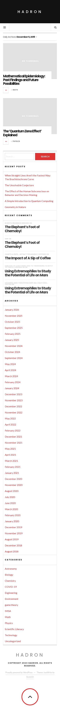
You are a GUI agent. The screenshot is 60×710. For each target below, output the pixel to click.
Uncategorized (13, 641)
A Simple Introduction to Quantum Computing (29, 200)
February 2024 (12, 382)
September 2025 (14, 327)
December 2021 (13, 436)
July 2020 (10, 496)
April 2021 (10, 454)
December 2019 (13, 527)
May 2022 (10, 418)
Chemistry (10, 580)
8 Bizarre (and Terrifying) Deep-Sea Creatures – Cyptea (26, 283)
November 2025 (13, 315)
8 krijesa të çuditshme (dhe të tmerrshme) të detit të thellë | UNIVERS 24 (29, 266)
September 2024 (14, 357)
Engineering (11, 592)
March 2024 (11, 376)
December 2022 (13, 406)
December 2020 (13, 478)
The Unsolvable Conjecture (19, 185)
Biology (9, 574)
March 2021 (11, 460)
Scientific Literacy (14, 629)
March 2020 (11, 509)
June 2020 (10, 503)
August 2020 (11, 490)
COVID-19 (11, 586)
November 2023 (13, 400)
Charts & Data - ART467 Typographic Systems (25, 254)
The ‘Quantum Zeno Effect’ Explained (22, 133)
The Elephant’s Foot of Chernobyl (22, 229)
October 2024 (12, 351)
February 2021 (12, 466)
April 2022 (10, 424)
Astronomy (11, 568)
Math (15, 90)
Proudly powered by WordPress (18, 672)
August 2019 (11, 539)
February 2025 (12, 333)
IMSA (8, 610)
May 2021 (10, 448)
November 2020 (13, 484)
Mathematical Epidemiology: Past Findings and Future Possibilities (24, 80)
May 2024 (10, 364)
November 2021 (13, 442)
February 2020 (12, 515)
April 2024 (10, 370)
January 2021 (12, 472)
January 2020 (12, 521)
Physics (16, 141)
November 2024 (13, 345)
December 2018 (13, 545)
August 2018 (11, 551)
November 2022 (13, 412)
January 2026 (12, 309)
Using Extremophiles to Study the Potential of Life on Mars (28, 273)
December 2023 (13, 394)
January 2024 (12, 388)
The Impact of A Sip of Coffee (28, 258)
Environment (11, 598)
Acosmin (30, 676)
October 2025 (12, 321)
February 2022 (12, 430)
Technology (11, 635)
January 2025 (12, 339)
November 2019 (13, 533)
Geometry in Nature (15, 207)
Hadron (30, 11)
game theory (11, 604)
